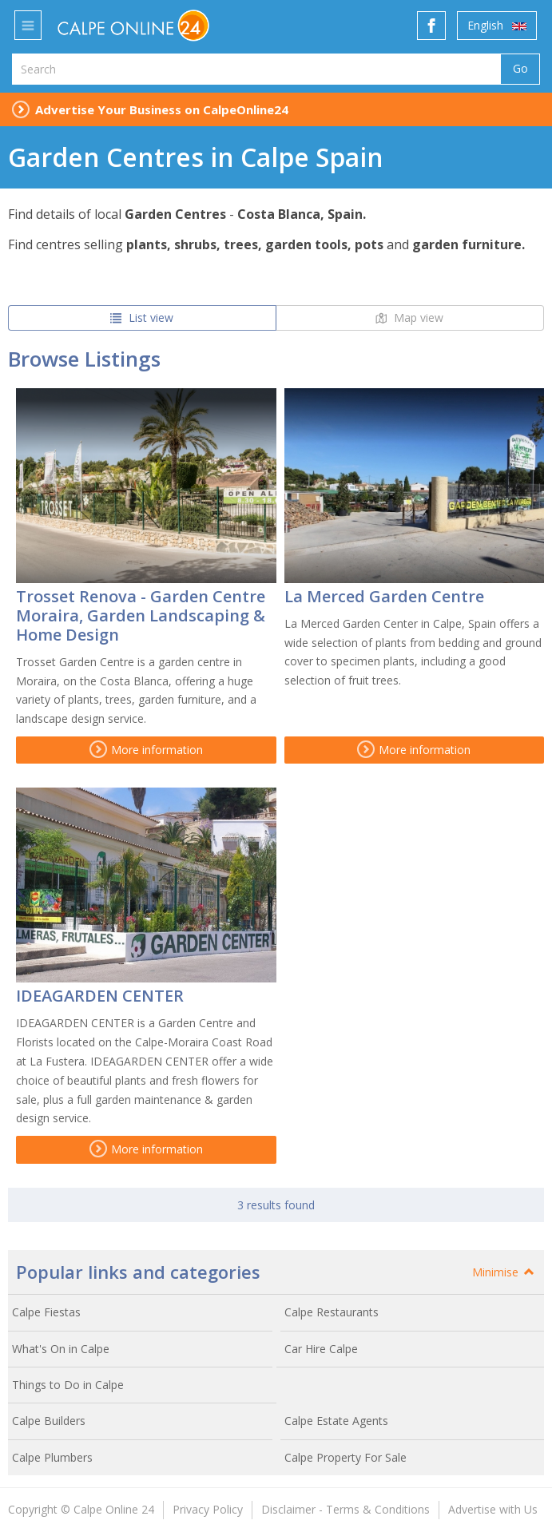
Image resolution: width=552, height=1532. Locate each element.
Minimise (504, 1272)
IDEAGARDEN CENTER (100, 995)
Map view (409, 317)
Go (520, 68)
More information (146, 749)
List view (141, 317)
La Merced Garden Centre (384, 596)
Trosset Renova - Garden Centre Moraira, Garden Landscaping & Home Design (140, 615)
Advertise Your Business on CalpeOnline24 (161, 109)
